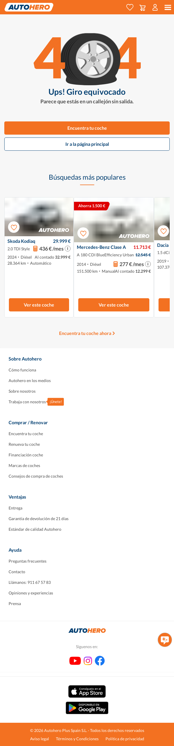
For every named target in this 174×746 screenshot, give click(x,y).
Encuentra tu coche (87, 128)
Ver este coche (39, 304)
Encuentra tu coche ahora (85, 333)
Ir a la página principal (87, 144)
